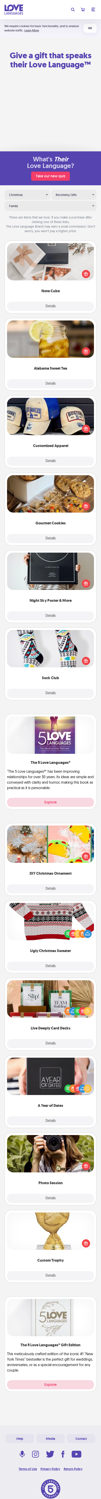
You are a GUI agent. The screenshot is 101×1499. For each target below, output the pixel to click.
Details (50, 306)
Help (19, 1439)
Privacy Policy (50, 1469)
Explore (50, 802)
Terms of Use (28, 1469)
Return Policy (73, 1469)
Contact (81, 1439)
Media (50, 1439)
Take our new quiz (50, 176)
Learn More (31, 30)
